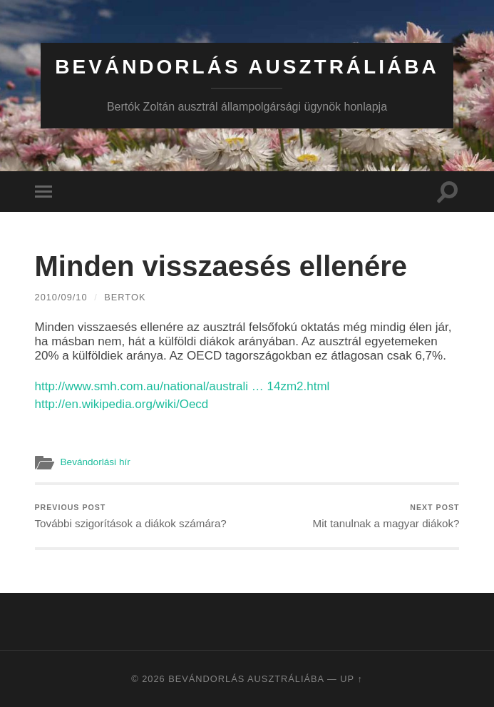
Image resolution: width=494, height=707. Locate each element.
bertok (124, 297)
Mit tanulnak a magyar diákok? (386, 516)
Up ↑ (351, 678)
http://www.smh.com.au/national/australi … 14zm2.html (182, 386)
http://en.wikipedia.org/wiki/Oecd (122, 404)
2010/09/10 (61, 297)
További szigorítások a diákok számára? (131, 516)
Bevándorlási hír (95, 462)
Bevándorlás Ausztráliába (246, 67)
